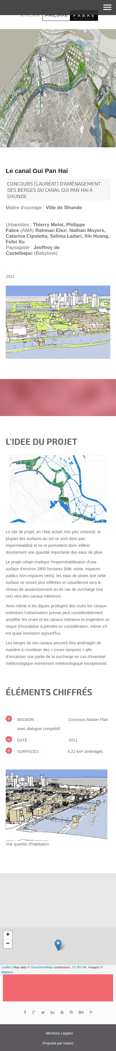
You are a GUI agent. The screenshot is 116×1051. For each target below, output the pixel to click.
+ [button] (8, 935)
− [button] (8, 944)
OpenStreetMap (42, 967)
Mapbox (7, 972)
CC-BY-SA (79, 967)
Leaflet (6, 967)
